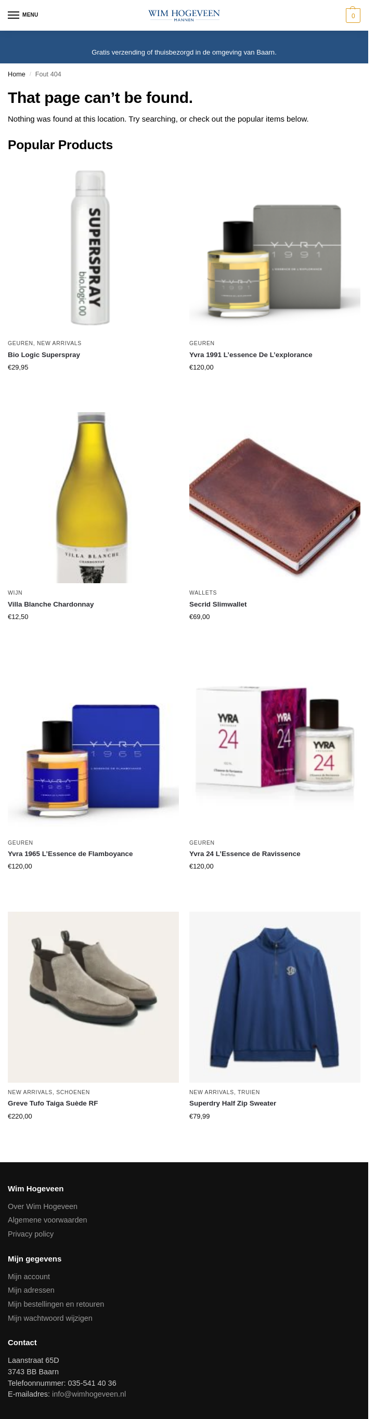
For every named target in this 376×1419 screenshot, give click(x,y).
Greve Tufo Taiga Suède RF (53, 1103)
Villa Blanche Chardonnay (51, 604)
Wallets (203, 593)
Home (16, 74)
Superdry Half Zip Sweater (232, 1103)
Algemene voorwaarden (47, 1220)
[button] (351, 15)
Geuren (20, 343)
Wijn (15, 593)
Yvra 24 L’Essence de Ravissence (245, 854)
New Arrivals (59, 343)
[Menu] (23, 15)
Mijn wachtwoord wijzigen (50, 1318)
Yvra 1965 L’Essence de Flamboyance (70, 854)
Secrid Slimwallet (218, 604)
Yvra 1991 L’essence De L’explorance (251, 355)
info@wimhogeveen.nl (89, 1394)
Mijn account (29, 1276)
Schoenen (73, 1092)
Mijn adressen (31, 1290)
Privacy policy (31, 1234)
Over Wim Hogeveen (42, 1206)
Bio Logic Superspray (44, 355)
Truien (249, 1092)
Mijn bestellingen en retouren (56, 1304)
